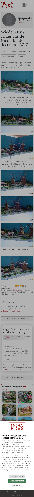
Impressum (10, 492)
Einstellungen (17, 476)
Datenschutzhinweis (21, 492)
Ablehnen (17, 485)
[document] (17, 454)
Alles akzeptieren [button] (17, 481)
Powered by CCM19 (17, 495)
